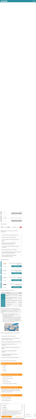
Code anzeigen (16, 220)
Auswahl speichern (18, 416)
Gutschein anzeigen (16, 266)
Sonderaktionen (27, 414)
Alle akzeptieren (6, 416)
